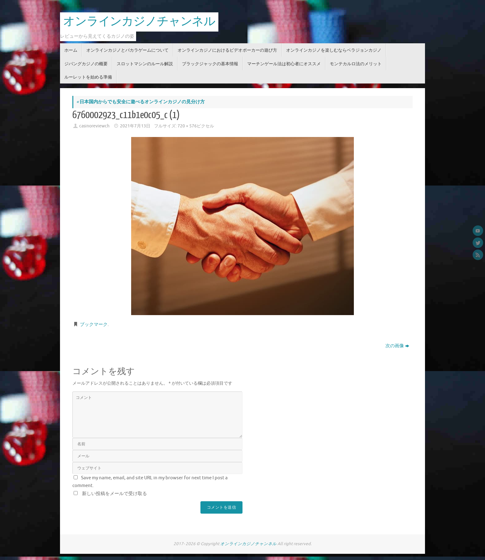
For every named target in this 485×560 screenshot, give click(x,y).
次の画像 (397, 346)
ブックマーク (94, 324)
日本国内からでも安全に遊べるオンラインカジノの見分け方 (140, 102)
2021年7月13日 (135, 126)
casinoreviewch (94, 126)
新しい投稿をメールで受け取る (114, 494)
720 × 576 (187, 126)
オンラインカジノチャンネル (139, 21)
